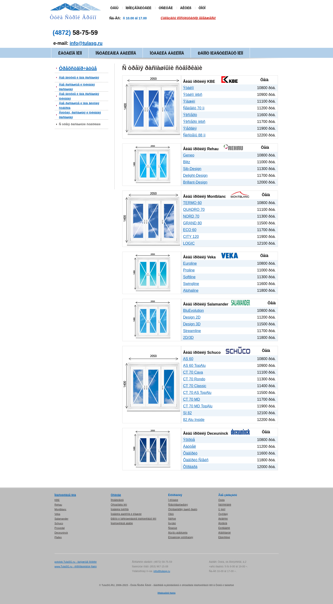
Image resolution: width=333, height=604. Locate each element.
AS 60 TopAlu (194, 366)
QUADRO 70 (194, 210)
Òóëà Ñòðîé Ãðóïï (73, 17)
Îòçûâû (172, 523)
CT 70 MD (191, 399)
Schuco (214, 352)
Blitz (186, 162)
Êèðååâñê (224, 528)
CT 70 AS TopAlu (197, 393)
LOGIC (189, 243)
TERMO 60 (192, 203)
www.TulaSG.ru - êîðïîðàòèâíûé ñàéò (76, 566)
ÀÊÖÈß (185, 8)
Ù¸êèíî (221, 509)
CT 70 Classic (194, 386)
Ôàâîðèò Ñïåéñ (196, 460)
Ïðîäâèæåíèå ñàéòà (166, 593)
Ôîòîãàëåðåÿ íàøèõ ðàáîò (182, 509)
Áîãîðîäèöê (224, 532)
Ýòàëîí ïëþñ (192, 95)
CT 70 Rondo (194, 379)
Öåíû (171, 514)
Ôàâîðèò (190, 453)
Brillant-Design (195, 182)
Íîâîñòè (172, 518)
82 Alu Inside (194, 420)
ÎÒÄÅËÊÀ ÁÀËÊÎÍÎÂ (167, 53)
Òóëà (221, 500)
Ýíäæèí (189, 101)
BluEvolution (193, 310)
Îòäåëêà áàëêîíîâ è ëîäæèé (126, 514)
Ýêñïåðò (190, 115)
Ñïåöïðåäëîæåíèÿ (178, 504)
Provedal (60, 528)
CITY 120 (191, 237)
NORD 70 (191, 216)
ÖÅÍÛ (114, 8)
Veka (211, 257)
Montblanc (216, 196)
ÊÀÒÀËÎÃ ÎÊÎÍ (70, 53)
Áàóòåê (189, 446)
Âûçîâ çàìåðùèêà (178, 532)
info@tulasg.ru (86, 43)
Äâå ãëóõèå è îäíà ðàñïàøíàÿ (79, 77)
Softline (189, 277)
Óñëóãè (116, 495)
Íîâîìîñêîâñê (224, 504)
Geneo (188, 155)
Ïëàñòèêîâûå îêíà (65, 495)
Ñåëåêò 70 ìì (194, 108)
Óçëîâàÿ (223, 514)
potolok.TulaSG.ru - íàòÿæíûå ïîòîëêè (76, 561)
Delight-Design (195, 175)
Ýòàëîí (188, 88)
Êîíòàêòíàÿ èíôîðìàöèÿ (180, 537)
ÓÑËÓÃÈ (166, 8)
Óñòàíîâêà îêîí (119, 504)
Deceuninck (217, 433)
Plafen (58, 537)
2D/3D (188, 338)
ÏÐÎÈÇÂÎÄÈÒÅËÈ (138, 8)
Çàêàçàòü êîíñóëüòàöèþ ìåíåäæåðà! (188, 18)
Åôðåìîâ (222, 523)
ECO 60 (189, 230)
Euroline (190, 263)
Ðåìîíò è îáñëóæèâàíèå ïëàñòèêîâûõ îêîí (133, 518)
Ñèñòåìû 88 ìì (194, 135)
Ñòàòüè (172, 528)
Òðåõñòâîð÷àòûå (78, 68)
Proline (189, 270)
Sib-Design (192, 169)
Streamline (192, 331)
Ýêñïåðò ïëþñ (194, 122)
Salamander (217, 304)
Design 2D (192, 317)
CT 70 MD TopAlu (198, 406)
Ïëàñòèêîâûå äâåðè (122, 523)
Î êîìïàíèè (173, 500)
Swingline (191, 284)
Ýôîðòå (189, 440)
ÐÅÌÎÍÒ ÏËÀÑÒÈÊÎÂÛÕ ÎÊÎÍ (220, 53)
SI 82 (187, 413)
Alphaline (191, 290)
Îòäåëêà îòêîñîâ (120, 509)
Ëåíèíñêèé (224, 537)
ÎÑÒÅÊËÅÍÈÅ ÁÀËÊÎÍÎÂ (116, 53)
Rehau (213, 149)
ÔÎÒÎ (202, 8)
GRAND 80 (192, 223)
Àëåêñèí (223, 518)
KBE (211, 81)
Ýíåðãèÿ (190, 128)
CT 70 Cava (193, 372)
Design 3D (192, 324)
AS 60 (188, 359)
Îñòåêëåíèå (117, 500)
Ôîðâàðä (190, 467)
